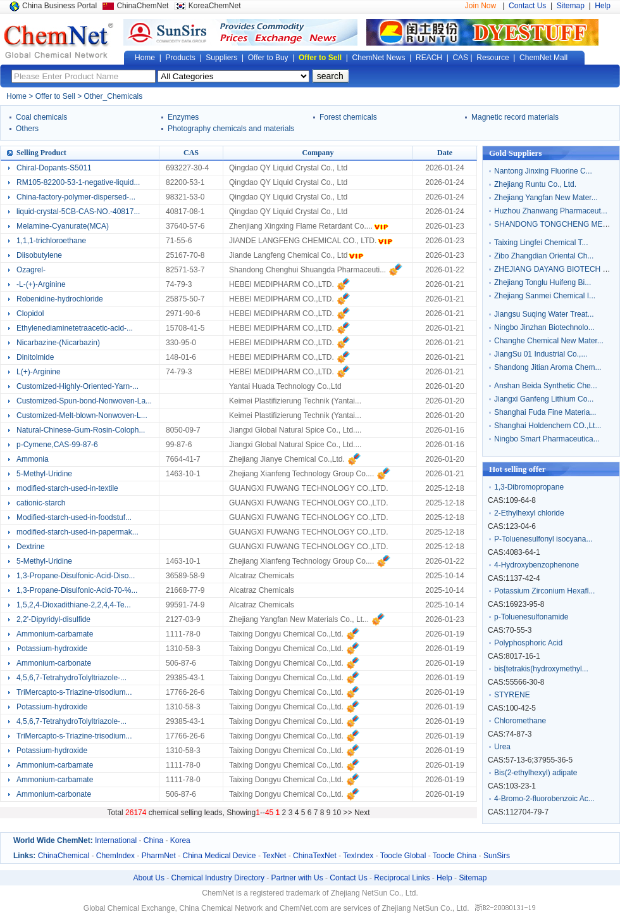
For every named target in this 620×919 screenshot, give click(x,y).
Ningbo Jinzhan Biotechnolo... (544, 327)
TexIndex (358, 855)
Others (27, 128)
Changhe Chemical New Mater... (549, 340)
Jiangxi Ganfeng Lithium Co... (543, 399)
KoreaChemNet (215, 5)
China (153, 840)
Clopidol (30, 313)
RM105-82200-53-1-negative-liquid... (78, 182)
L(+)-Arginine (38, 371)
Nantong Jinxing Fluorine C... (543, 171)
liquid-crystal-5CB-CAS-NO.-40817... (78, 211)
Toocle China (454, 855)
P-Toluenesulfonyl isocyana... (543, 539)
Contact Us (527, 5)
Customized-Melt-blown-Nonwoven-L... (81, 415)
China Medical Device (219, 855)
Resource (492, 57)
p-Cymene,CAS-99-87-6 (57, 444)
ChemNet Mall (543, 57)
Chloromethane (520, 720)
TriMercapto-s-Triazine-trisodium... (74, 692)
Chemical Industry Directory (217, 877)
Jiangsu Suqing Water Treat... (544, 314)
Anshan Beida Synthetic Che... (545, 385)
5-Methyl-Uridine (44, 473)
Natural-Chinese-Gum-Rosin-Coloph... (80, 430)
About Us (148, 877)
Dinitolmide (35, 357)
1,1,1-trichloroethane (51, 240)
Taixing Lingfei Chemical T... (541, 242)
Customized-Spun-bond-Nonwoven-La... (84, 400)
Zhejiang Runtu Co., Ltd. (535, 184)
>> (349, 812)
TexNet (274, 855)
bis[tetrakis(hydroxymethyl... (541, 668)
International (116, 840)
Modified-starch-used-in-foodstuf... (74, 517)
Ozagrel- (31, 269)
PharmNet (159, 855)
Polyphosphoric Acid (528, 642)
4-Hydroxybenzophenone (536, 565)
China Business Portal (59, 5)
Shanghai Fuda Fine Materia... (545, 412)
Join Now (480, 5)
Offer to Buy (268, 57)
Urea (502, 746)
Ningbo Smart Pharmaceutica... (547, 438)
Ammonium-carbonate (53, 663)
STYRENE (512, 694)
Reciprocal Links (402, 877)
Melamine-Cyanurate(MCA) (62, 226)
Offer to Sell (320, 57)
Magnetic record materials (515, 117)
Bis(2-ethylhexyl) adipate (535, 772)
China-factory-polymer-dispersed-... (75, 197)
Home (145, 57)
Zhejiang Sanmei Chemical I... (544, 295)
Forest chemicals (348, 117)
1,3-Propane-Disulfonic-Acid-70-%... (76, 590)
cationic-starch (40, 502)
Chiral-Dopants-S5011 (54, 167)
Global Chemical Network (59, 40)
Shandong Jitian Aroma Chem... (547, 367)
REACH (429, 57)
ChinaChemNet (142, 5)
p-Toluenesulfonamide (531, 616)
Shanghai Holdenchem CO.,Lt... (547, 425)
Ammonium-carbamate (54, 634)
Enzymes (183, 117)
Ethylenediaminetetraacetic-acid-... (74, 328)
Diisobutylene (39, 255)
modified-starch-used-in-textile (67, 488)
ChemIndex (115, 855)
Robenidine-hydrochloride (59, 299)
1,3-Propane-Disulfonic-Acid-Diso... (75, 575)
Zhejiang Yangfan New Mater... (546, 197)
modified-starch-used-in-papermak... (77, 532)
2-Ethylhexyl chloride (529, 513)
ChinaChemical (63, 855)
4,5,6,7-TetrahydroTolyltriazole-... (71, 677)
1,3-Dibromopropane (529, 487)
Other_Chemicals (113, 96)
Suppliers (221, 57)
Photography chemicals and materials (231, 128)
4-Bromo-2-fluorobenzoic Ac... (544, 798)
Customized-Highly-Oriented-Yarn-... (77, 386)
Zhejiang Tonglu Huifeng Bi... (542, 282)
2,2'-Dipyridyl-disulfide (53, 619)
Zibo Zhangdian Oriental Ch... (543, 255)
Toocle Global (403, 855)
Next (362, 812)
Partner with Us (297, 877)
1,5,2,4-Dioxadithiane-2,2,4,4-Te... (73, 604)
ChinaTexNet (315, 855)
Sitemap (571, 5)
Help (603, 5)
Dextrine (30, 546)
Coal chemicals (41, 117)
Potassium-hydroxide (51, 648)
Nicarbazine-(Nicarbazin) (58, 342)
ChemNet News (379, 57)
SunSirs (496, 855)
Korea (180, 840)
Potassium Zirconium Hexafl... (544, 590)
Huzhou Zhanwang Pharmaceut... (550, 210)
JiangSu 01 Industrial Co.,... (540, 354)
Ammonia (32, 459)
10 (337, 812)
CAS (460, 57)
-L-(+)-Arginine (41, 284)
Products (180, 57)
